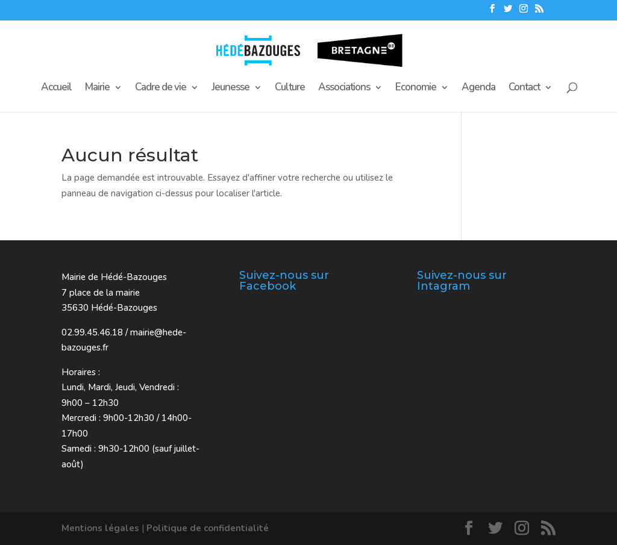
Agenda (478, 88)
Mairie (97, 88)
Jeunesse (230, 88)
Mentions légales (100, 528)
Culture (290, 88)
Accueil (56, 88)
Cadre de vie (160, 88)
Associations (344, 88)
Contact (524, 88)
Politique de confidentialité (207, 528)
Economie (415, 88)
